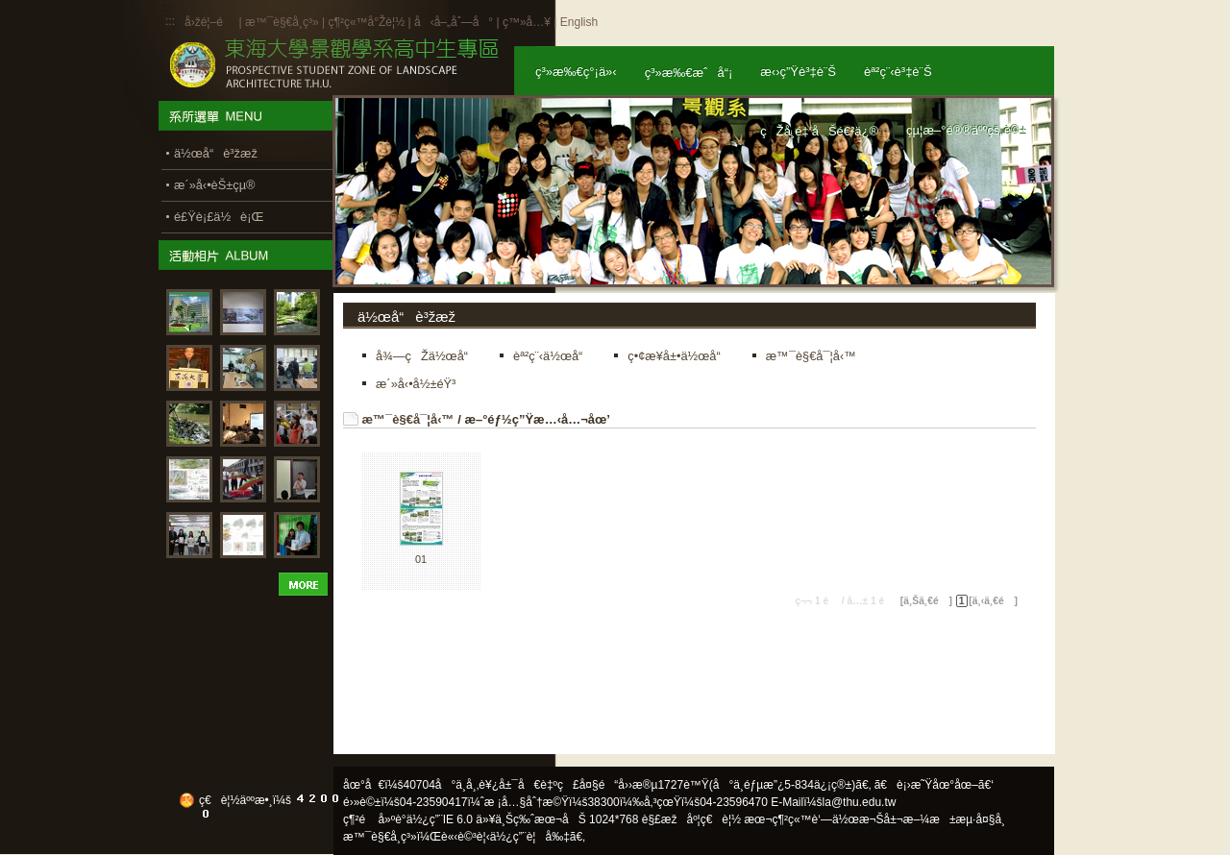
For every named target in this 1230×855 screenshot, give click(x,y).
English (579, 22)
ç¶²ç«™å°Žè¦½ (366, 22)
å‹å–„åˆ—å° (453, 22)
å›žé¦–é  (209, 22)
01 (421, 559)
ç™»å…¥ (527, 22)
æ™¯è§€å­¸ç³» (283, 22)
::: (170, 21)
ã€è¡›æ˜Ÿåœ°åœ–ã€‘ (934, 785)
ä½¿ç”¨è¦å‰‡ (530, 836)
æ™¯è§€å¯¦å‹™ (408, 419)
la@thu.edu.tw (860, 802)
